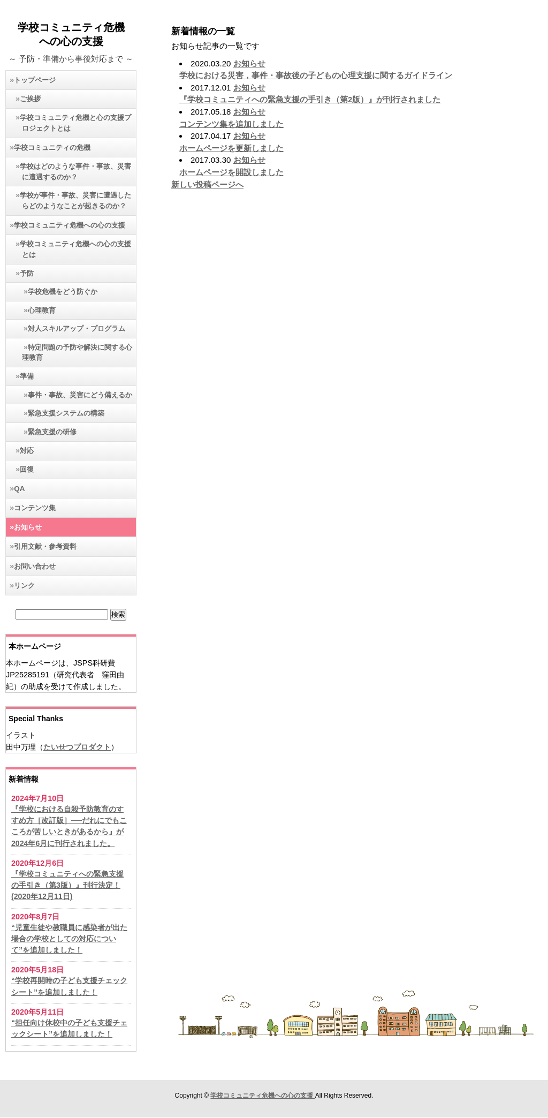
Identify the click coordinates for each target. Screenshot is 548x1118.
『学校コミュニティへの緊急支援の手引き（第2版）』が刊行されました (309, 99)
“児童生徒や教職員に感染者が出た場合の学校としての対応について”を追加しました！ (69, 939)
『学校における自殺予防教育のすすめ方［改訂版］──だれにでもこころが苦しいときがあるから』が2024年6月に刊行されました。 (69, 826)
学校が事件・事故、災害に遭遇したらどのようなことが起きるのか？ (75, 200)
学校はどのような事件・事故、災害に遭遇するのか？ (75, 171)
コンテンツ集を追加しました (231, 124)
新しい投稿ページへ (207, 184)
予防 (27, 273)
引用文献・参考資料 (45, 546)
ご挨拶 (30, 99)
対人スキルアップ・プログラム (76, 329)
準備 (27, 376)
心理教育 (42, 310)
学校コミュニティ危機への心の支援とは (75, 249)
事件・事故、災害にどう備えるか (80, 395)
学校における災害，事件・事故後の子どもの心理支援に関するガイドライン (315, 75)
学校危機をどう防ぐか (62, 292)
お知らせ (28, 527)
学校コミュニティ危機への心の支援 (69, 225)
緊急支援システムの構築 (66, 413)
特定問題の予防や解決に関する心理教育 (77, 352)
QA (19, 489)
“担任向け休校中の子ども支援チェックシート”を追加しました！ (69, 1028)
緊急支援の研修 (52, 432)
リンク (24, 585)
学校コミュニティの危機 (52, 147)
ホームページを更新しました (231, 148)
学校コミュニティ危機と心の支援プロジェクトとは (75, 123)
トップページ (35, 80)
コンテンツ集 (35, 508)
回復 (27, 469)
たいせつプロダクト (77, 747)
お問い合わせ (35, 566)
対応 (27, 451)
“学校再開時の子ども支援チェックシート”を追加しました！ (69, 986)
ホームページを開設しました (231, 172)
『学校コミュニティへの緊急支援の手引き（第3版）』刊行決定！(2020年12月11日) (67, 885)
